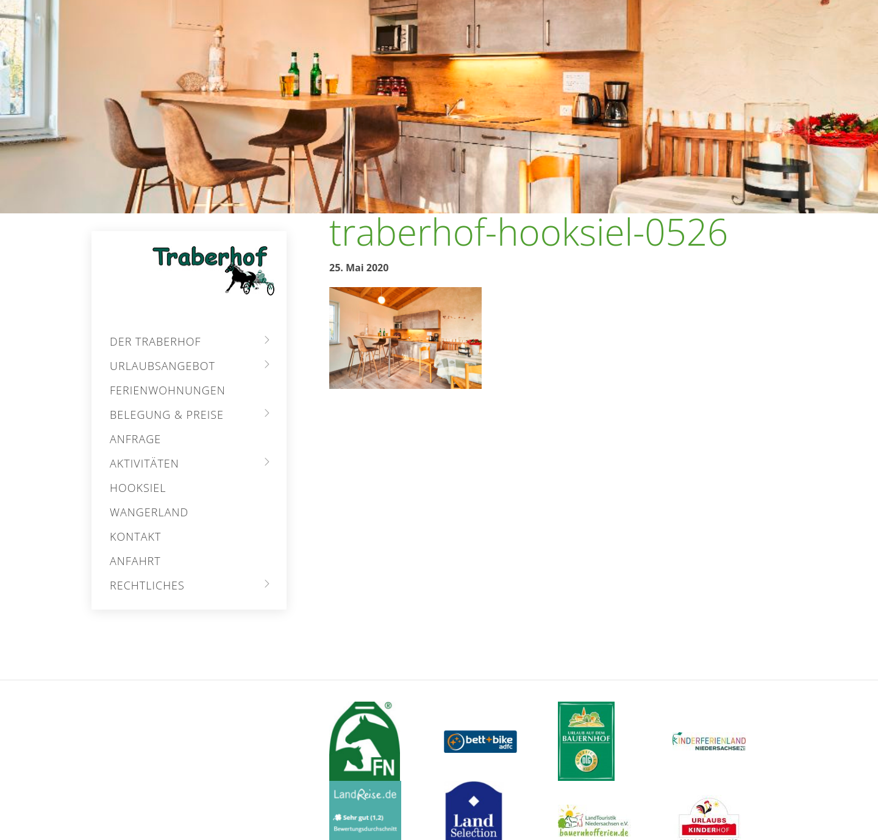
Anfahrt (135, 560)
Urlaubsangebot (162, 365)
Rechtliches (147, 585)
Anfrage (135, 439)
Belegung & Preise (167, 414)
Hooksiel (138, 487)
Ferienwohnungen (168, 390)
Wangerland (149, 512)
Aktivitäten (144, 463)
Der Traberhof (155, 341)
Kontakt (135, 536)
